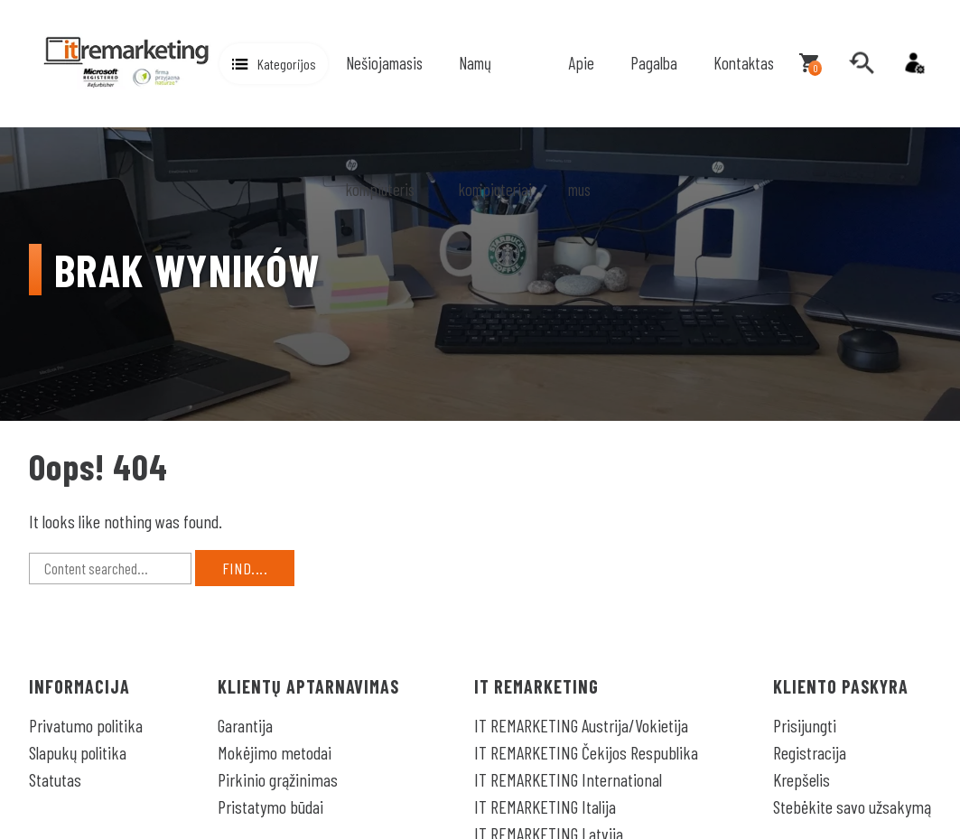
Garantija (245, 725)
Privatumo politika (86, 725)
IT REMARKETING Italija (545, 806)
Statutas (55, 779)
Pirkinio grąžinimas (278, 779)
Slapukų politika (77, 752)
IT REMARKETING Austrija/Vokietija (581, 725)
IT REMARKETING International (568, 779)
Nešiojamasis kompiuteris (384, 126)
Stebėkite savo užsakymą (852, 806)
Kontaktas (743, 62)
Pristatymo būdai (270, 806)
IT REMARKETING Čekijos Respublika (586, 752)
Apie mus (581, 126)
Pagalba (653, 62)
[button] (273, 63)
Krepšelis (801, 779)
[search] (861, 63)
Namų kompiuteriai (495, 126)
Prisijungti (804, 725)
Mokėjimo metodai (274, 752)
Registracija (809, 752)
